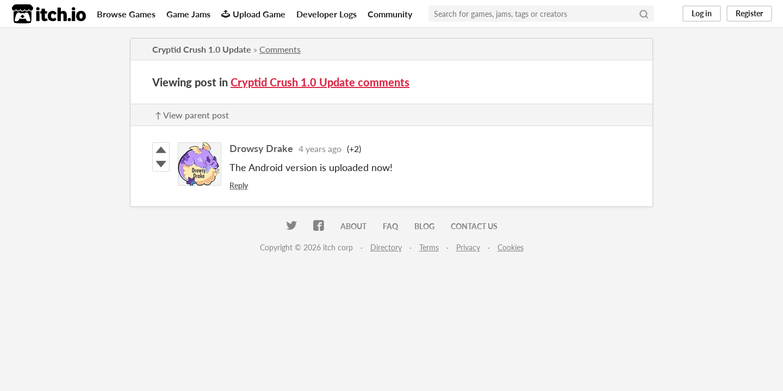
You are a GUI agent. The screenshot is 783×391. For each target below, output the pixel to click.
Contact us (474, 226)
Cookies (511, 247)
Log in (702, 13)
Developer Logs (326, 14)
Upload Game (253, 14)
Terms (429, 247)
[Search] (643, 13)
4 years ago (320, 148)
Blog (424, 226)
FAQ (390, 226)
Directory (386, 247)
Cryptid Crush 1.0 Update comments (320, 82)
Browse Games (126, 14)
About (353, 226)
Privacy (468, 247)
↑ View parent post (192, 115)
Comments (280, 49)
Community (390, 14)
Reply (238, 185)
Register (749, 13)
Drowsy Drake (261, 148)
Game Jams (188, 14)
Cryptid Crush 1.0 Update (201, 49)
